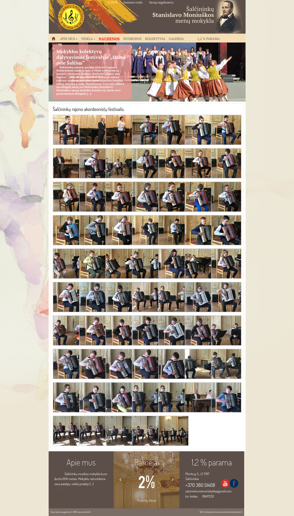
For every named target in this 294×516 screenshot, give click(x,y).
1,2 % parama (208, 38)
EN (112, 2)
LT (109, 2)
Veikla (88, 38)
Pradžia (55, 40)
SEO (201, 511)
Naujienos (109, 38)
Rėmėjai (146, 462)
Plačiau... (60, 489)
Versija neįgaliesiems (161, 2)
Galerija (176, 38)
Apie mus (69, 38)
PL (116, 2)
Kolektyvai (155, 38)
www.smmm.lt (84, 511)
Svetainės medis (133, 2)
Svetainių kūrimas (212, 511)
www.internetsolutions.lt (231, 511)
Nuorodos (132, 38)
